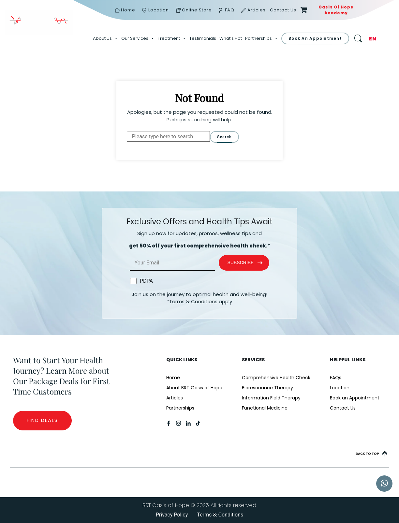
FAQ (229, 10)
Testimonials (202, 38)
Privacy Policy (172, 515)
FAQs (335, 377)
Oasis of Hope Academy (336, 10)
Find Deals (42, 420)
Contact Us (283, 10)
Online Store (197, 10)
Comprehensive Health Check (276, 377)
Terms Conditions (220, 515)
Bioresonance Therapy (267, 387)
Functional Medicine (265, 408)
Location (158, 10)
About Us (105, 38)
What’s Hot (230, 38)
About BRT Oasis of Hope (194, 387)
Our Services (138, 38)
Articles (256, 10)
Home (128, 10)
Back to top (371, 454)
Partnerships (261, 38)
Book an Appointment (354, 398)
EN (373, 38)
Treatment (172, 38)
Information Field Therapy (271, 398)
